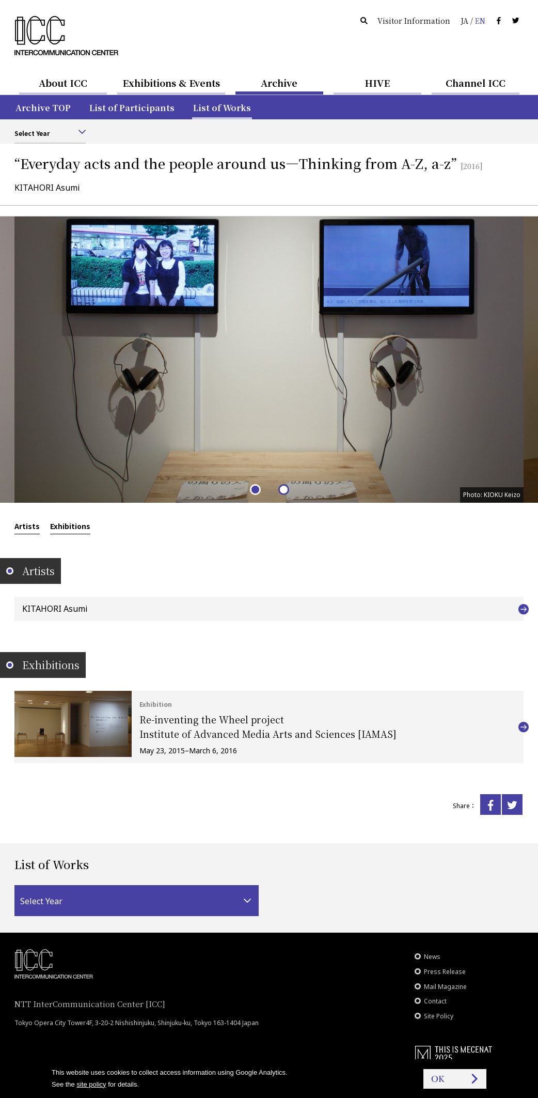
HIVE (377, 82)
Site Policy (438, 1016)
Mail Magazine (445, 986)
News (432, 956)
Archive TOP (43, 108)
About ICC (63, 82)
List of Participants (132, 108)
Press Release (445, 971)
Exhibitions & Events (171, 82)
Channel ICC (475, 82)
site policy (91, 1084)
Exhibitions (70, 526)
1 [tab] (255, 489)
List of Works (222, 108)
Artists (27, 526)
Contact (435, 1001)
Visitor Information (413, 21)
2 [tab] (283, 489)
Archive (279, 82)
